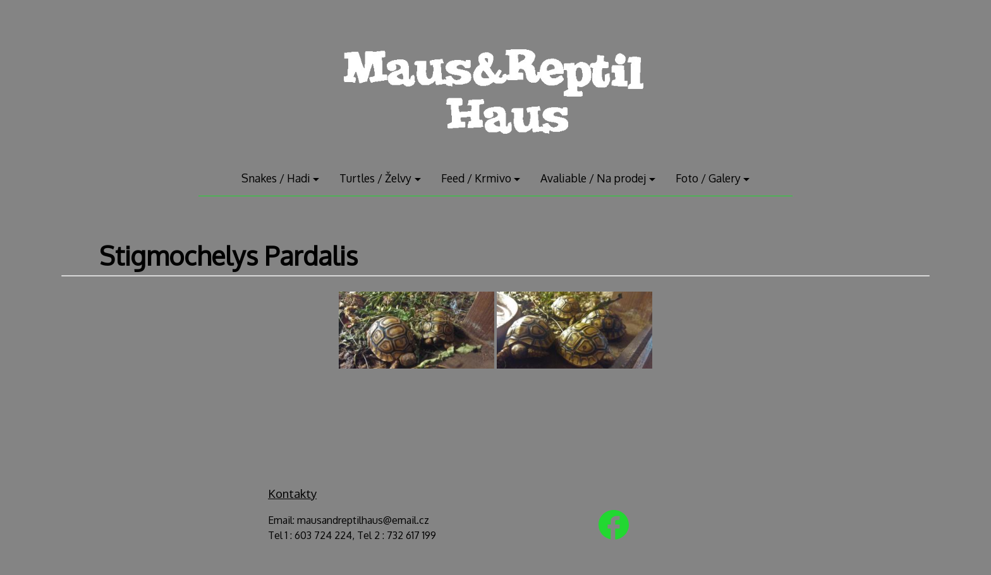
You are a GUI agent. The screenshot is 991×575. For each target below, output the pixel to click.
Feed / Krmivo (476, 178)
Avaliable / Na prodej (593, 178)
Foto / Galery (708, 178)
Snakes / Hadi (275, 178)
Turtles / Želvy (375, 178)
